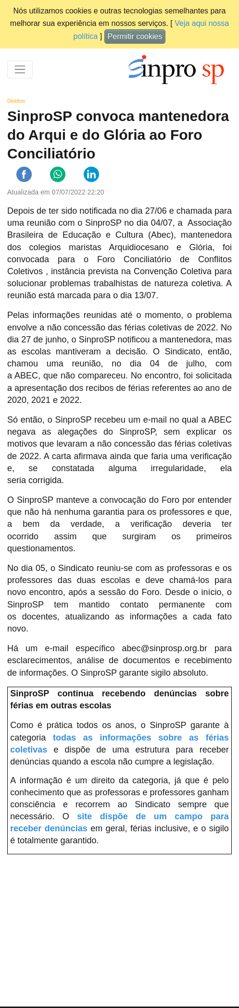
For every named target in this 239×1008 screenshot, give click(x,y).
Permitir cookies (135, 36)
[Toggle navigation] (20, 69)
